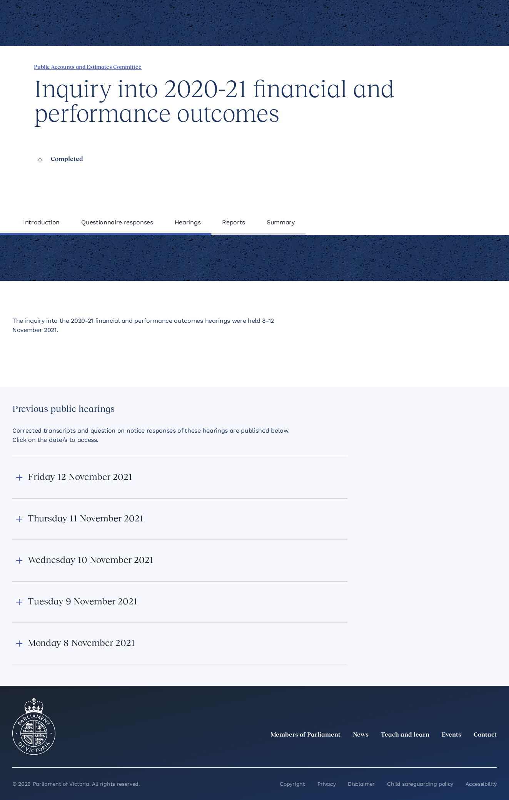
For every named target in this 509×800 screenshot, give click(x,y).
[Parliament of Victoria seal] (33, 726)
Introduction (41, 222)
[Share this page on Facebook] (400, 66)
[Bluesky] (492, 752)
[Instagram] (441, 752)
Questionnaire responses (117, 222)
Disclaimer (361, 784)
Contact (485, 735)
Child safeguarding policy (420, 784)
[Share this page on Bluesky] (439, 66)
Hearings (187, 222)
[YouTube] (475, 752)
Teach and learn (405, 735)
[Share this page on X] (426, 66)
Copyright (292, 784)
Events (451, 735)
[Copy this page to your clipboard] (452, 66)
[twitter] (407, 752)
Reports (233, 222)
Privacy (326, 784)
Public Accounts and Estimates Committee (88, 67)
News (361, 735)
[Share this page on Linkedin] (413, 66)
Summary (281, 222)
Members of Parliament (305, 735)
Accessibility (481, 784)
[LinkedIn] (424, 752)
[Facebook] (458, 752)
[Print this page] (465, 66)
